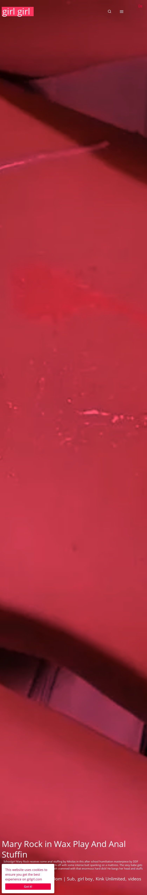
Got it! (28, 886)
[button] (109, 11)
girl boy (85, 879)
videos (134, 879)
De (140, 6)
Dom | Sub (63, 879)
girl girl (16, 11)
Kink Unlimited (110, 879)
